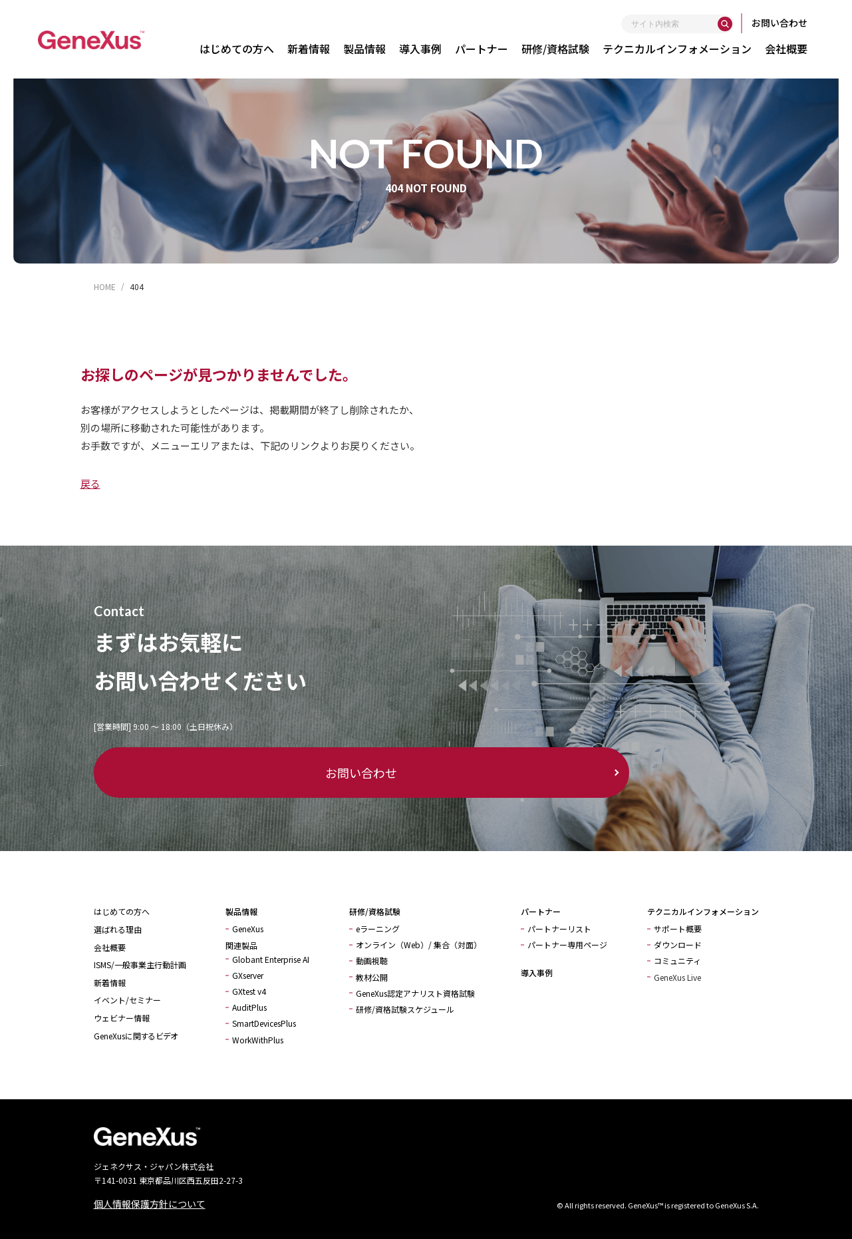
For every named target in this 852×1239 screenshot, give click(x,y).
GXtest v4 (249, 991)
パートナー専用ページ (567, 944)
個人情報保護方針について (150, 1203)
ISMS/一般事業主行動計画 (140, 964)
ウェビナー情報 (122, 1017)
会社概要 (791, 49)
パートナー (486, 49)
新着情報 (313, 49)
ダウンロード (678, 944)
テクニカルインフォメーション (681, 49)
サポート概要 (678, 928)
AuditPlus (249, 1007)
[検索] (729, 24)
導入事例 (425, 49)
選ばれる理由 (118, 929)
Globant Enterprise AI (270, 959)
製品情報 (369, 49)
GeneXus (247, 928)
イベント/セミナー (127, 999)
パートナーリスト (559, 928)
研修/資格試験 (560, 49)
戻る (90, 483)
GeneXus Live (677, 977)
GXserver (247, 975)
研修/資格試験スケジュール (405, 1009)
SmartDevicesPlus (264, 1023)
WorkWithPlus (257, 1039)
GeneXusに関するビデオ (136, 1035)
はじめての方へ (241, 49)
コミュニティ (677, 960)
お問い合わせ (784, 22)
